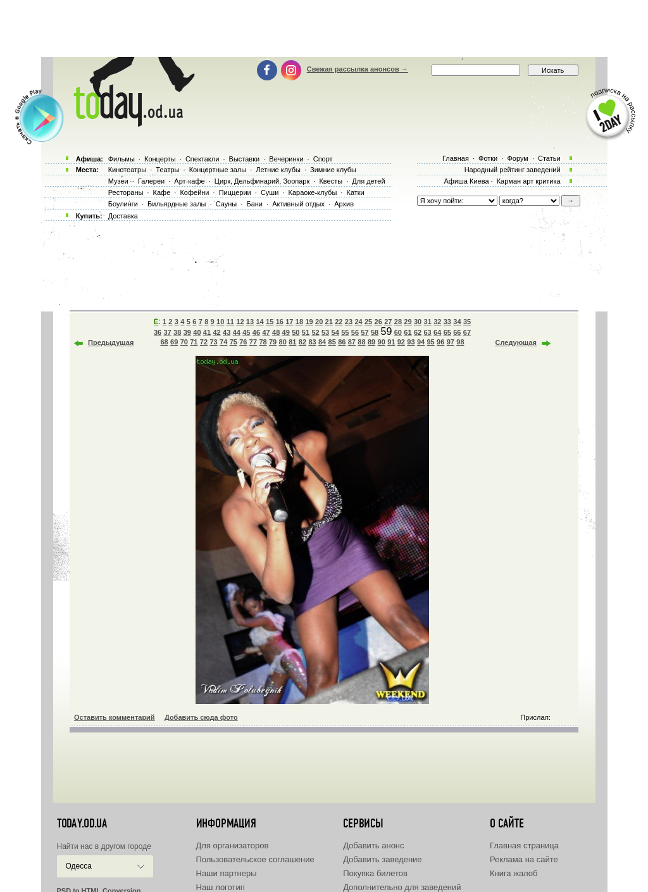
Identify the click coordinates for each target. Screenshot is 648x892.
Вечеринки (286, 159)
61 (407, 332)
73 (213, 342)
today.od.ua (82, 824)
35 (467, 321)
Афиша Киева (466, 181)
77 (253, 342)
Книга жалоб (514, 873)
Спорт (323, 159)
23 (348, 321)
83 (312, 342)
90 (381, 342)
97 (450, 342)
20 (319, 321)
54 (335, 332)
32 (437, 321)
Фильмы (121, 159)
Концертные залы (217, 169)
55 (345, 332)
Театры (167, 169)
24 (358, 321)
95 (431, 342)
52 (315, 332)
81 (292, 342)
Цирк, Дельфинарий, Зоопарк (262, 181)
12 (240, 321)
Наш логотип (220, 887)
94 (421, 342)
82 (302, 342)
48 (276, 332)
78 (262, 342)
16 (280, 321)
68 (164, 342)
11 (230, 321)
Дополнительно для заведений (402, 887)
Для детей (368, 181)
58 (374, 332)
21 (329, 321)
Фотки (487, 158)
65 (447, 332)
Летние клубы (278, 169)
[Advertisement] (324, 28)
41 (207, 332)
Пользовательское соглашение (255, 859)
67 (467, 332)
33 (447, 321)
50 (295, 332)
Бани (254, 204)
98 (460, 342)
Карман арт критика (529, 181)
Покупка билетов (375, 873)
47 (266, 332)
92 (401, 342)
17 (289, 321)
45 (246, 332)
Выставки (244, 159)
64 (437, 332)
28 (398, 321)
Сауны (226, 204)
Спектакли (202, 159)
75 (233, 342)
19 (309, 321)
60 (398, 332)
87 (352, 342)
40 (197, 332)
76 (243, 342)
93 (410, 342)
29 (407, 321)
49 (286, 332)
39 (187, 332)
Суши (269, 192)
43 (226, 332)
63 (427, 332)
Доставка (123, 216)
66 (457, 332)
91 (391, 342)
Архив (344, 204)
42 (216, 332)
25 (368, 321)
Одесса (79, 866)
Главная (455, 158)
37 (167, 332)
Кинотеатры (127, 169)
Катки (355, 192)
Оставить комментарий (114, 717)
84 (322, 342)
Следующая (516, 342)
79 (273, 342)
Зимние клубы (333, 169)
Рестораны (126, 192)
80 (283, 342)
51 (305, 332)
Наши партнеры (226, 873)
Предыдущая (111, 342)
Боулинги (123, 204)
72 (204, 342)
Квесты (330, 181)
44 (236, 332)
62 (417, 332)
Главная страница (524, 845)
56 (355, 332)
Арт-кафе (189, 181)
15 (269, 321)
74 (223, 342)
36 (157, 332)
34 (457, 321)
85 (332, 342)
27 (388, 321)
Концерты (160, 159)
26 (378, 321)
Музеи (118, 181)
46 (256, 332)
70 (184, 342)
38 (177, 332)
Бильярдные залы (176, 204)
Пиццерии (235, 192)
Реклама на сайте (524, 859)
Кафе (162, 192)
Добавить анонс (373, 845)
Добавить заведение (382, 859)
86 (342, 342)
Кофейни (194, 192)
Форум (517, 158)
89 (371, 342)
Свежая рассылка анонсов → (357, 69)
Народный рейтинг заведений (512, 169)
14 (259, 321)
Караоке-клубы (313, 192)
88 (361, 342)
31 (428, 321)
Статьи (549, 158)
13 (250, 321)
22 (338, 321)
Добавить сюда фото (201, 717)
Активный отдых (298, 204)
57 (364, 332)
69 (174, 342)
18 (299, 321)
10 (220, 321)
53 (325, 332)
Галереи (151, 181)
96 (440, 342)
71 (193, 342)
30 (417, 321)
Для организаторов (232, 845)
